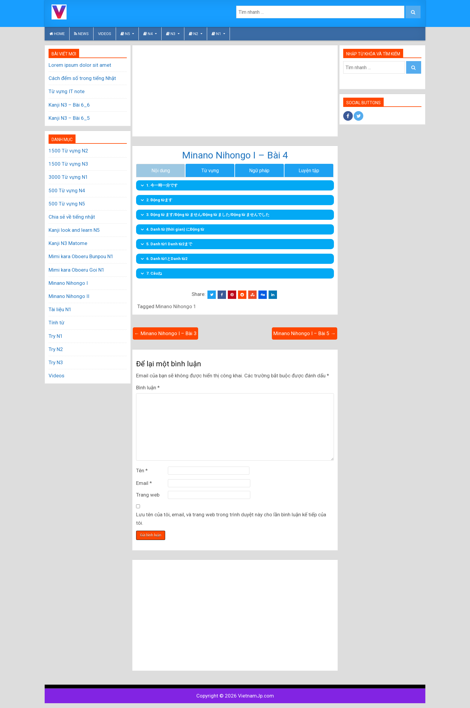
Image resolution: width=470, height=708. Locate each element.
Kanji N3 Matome (68, 243)
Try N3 (56, 362)
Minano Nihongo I (68, 283)
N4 (148, 33)
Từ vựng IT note (67, 91)
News (81, 33)
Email (144, 483)
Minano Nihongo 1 (176, 307)
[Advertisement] (235, 91)
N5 (125, 33)
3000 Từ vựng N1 (68, 177)
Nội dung (160, 171)
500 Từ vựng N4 (67, 190)
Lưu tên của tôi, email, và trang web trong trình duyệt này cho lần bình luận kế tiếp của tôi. (231, 519)
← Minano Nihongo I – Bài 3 (165, 334)
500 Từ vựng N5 (67, 204)
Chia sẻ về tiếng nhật (72, 217)
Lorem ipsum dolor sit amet (80, 65)
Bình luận (148, 388)
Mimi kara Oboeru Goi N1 (77, 270)
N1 (216, 33)
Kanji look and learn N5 (74, 230)
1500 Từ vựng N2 (68, 151)
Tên (142, 471)
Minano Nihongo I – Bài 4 (235, 155)
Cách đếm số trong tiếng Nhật (82, 78)
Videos (104, 33)
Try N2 (56, 349)
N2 (193, 33)
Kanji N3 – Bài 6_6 (69, 105)
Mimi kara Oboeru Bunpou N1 (81, 256)
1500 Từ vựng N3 (68, 164)
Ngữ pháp (259, 171)
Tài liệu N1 (60, 309)
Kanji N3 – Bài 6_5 (69, 118)
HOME (57, 33)
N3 (170, 33)
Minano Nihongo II (69, 296)
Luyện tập (309, 171)
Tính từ (56, 323)
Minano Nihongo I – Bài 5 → (304, 334)
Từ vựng (210, 171)
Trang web (147, 495)
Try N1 (56, 336)
